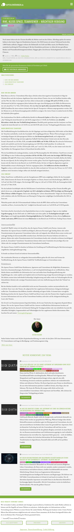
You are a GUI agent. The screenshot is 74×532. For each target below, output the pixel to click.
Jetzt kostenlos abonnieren (15, 69)
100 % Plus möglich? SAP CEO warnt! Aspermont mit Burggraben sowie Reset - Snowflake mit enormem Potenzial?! (46, 365)
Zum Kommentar (25, 397)
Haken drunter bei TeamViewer (14, 82)
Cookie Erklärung (48, 529)
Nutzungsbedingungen (25, 313)
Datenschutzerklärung (35, 529)
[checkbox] (2, 518)
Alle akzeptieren (12, 523)
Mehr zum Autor (7, 345)
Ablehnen (62, 523)
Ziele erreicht (9, 84)
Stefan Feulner (25, 56)
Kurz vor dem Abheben (12, 80)
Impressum (23, 529)
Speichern (37, 523)
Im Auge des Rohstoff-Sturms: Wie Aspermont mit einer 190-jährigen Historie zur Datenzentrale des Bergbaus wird (45, 410)
